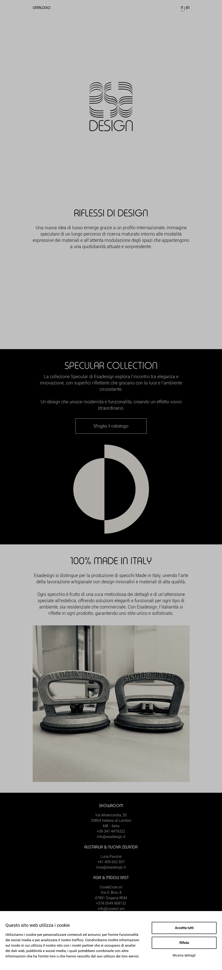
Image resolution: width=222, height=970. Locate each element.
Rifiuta (184, 943)
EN (188, 8)
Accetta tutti (184, 928)
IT (182, 8)
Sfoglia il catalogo (111, 426)
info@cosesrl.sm (111, 909)
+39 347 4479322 (111, 831)
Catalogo (41, 8)
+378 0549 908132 (111, 903)
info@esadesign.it (111, 837)
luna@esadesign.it (111, 867)
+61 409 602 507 (111, 862)
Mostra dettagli (184, 955)
